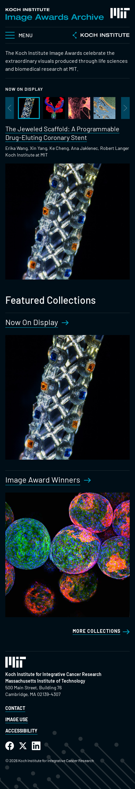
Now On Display (24, 89)
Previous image (9, 108)
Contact (15, 708)
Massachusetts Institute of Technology (45, 681)
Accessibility (21, 730)
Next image (125, 108)
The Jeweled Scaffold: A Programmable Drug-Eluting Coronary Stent (62, 133)
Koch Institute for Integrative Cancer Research (53, 674)
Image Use (16, 719)
